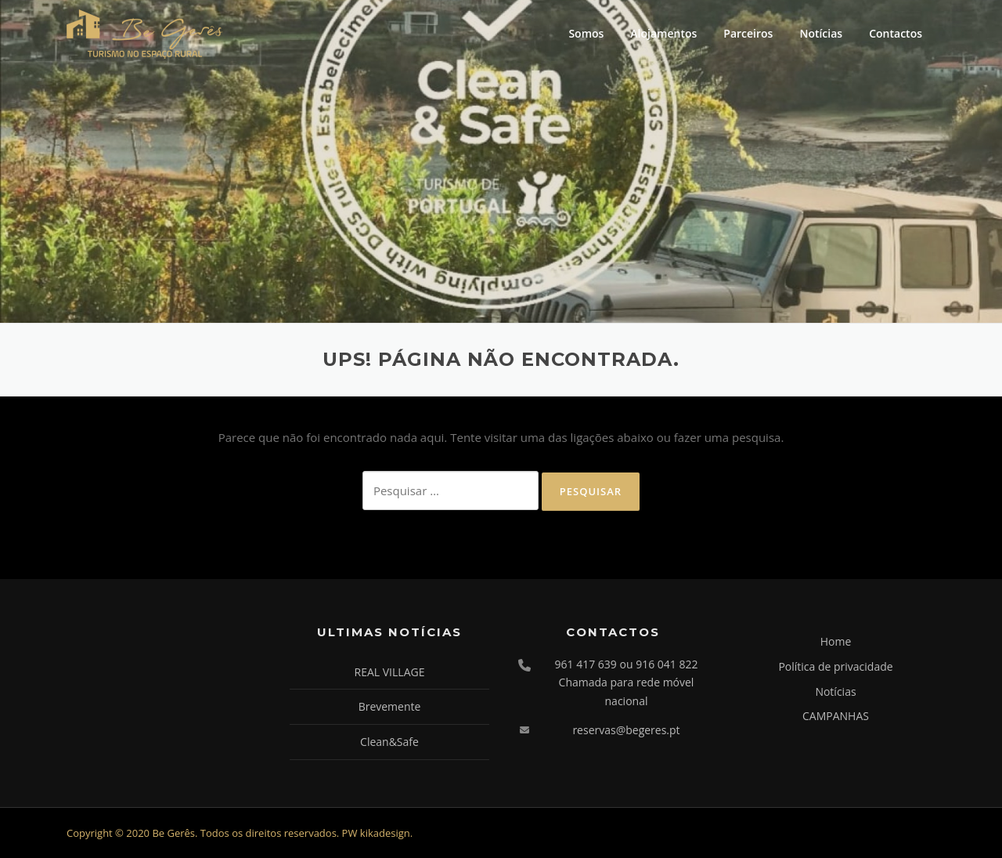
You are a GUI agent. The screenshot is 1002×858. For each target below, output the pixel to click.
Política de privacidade (835, 666)
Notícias (820, 33)
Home (836, 641)
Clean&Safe (389, 741)
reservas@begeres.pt (625, 729)
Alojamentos (663, 33)
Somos (586, 33)
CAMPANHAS (835, 715)
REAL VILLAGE (390, 671)
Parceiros (748, 33)
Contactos (895, 33)
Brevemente (390, 706)
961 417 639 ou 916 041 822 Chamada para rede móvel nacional (626, 683)
